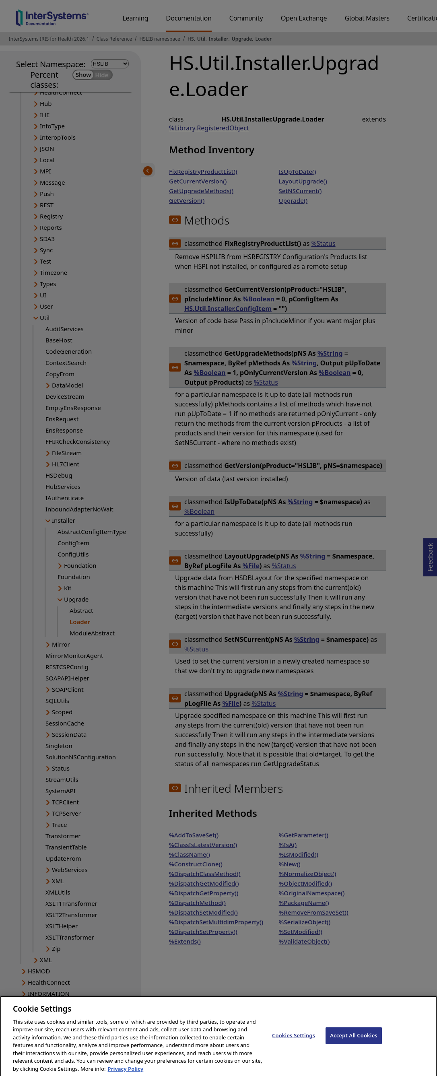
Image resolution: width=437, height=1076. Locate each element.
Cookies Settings (293, 1042)
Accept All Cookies (353, 1042)
